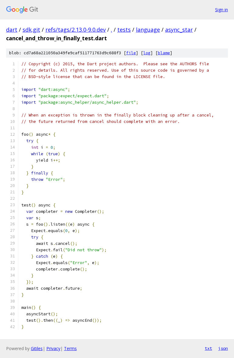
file (131, 52)
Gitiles (37, 348)
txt (208, 348)
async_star (179, 29)
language (148, 29)
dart (11, 29)
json (223, 348)
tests (124, 29)
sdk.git (31, 29)
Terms (70, 348)
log (147, 52)
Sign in (221, 10)
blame (164, 52)
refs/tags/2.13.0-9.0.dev (75, 29)
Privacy (53, 348)
